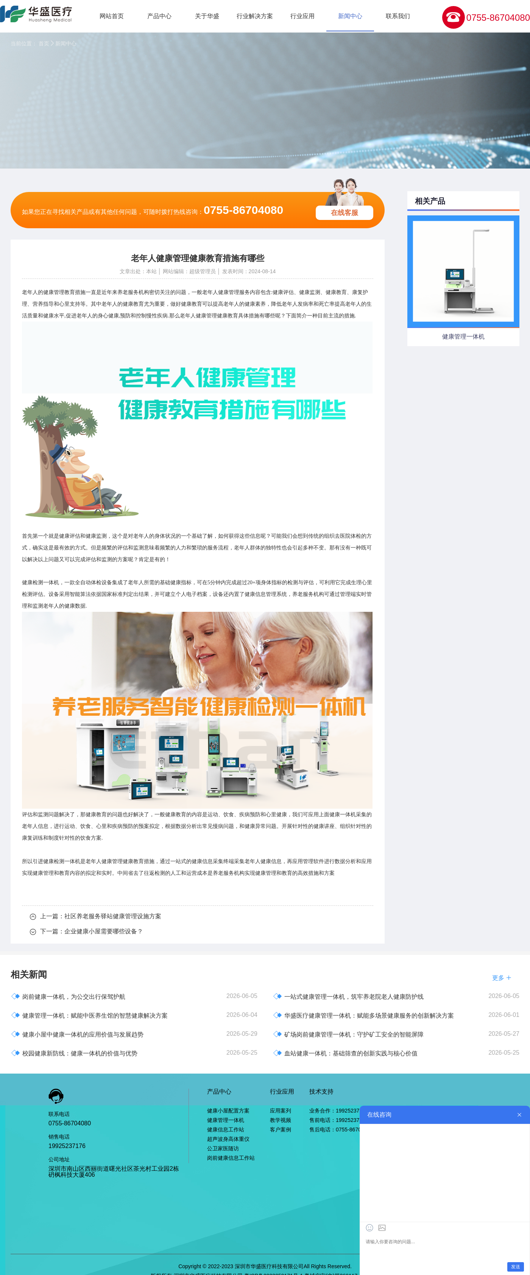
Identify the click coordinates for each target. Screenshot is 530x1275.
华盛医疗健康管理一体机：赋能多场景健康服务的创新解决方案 (363, 1015)
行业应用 (302, 16)
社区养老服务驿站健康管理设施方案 (112, 916)
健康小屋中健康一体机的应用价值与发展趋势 (77, 1034)
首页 (44, 43)
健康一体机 (342, 814)
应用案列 (280, 1111)
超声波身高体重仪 (228, 1139)
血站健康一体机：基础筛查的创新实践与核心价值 (345, 1053)
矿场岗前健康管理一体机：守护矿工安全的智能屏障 (348, 1034)
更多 (502, 978)
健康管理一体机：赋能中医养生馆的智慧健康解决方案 (89, 1015)
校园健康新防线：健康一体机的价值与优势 (74, 1053)
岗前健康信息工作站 (231, 1158)
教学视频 (280, 1120)
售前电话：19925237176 (338, 1120)
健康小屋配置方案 (228, 1111)
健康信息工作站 (225, 1129)
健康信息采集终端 (213, 861)
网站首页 (112, 16)
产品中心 (159, 16)
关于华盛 (207, 16)
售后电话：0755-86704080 (341, 1129)
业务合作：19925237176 (338, 1111)
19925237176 (67, 1146)
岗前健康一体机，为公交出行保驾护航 (68, 996)
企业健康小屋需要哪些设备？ (103, 931)
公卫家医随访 (223, 1148)
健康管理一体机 (225, 1120)
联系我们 (398, 16)
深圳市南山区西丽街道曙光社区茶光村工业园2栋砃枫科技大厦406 (113, 1171)
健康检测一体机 (61, 861)
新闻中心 (350, 16)
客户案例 (280, 1129)
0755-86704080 (498, 17)
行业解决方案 (255, 16)
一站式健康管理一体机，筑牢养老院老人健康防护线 (348, 996)
